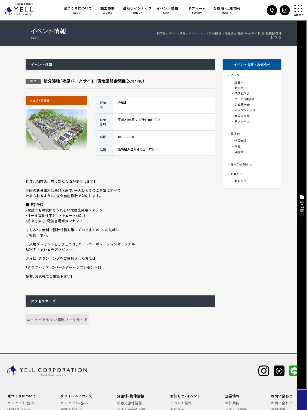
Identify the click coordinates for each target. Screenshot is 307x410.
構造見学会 (242, 93)
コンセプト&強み (74, 402)
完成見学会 (242, 104)
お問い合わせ (281, 402)
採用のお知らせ (241, 164)
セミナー (240, 87)
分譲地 (239, 152)
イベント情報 (176, 33)
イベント (237, 75)
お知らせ (237, 174)
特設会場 (240, 140)
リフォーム (242, 121)
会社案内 (232, 402)
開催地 (235, 133)
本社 (237, 146)
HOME (161, 33)
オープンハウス (245, 110)
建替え (239, 82)
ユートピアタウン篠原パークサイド (57, 319)
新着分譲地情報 (129, 402)
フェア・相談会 (244, 99)
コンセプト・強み (20, 402)
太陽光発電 (242, 116)
